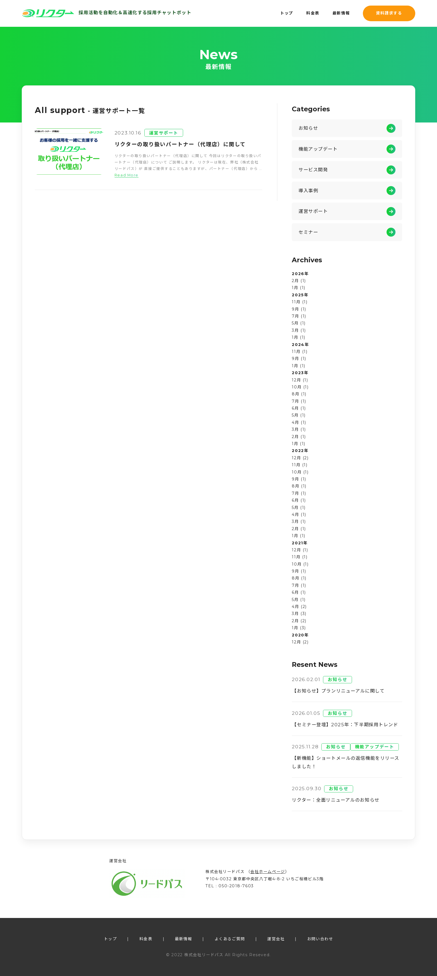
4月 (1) (299, 422)
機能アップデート (318, 149)
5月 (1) (298, 323)
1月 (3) (299, 627)
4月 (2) (299, 606)
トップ (286, 13)
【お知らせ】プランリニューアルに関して (338, 691)
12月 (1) (300, 380)
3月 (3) (299, 613)
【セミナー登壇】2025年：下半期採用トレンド (345, 724)
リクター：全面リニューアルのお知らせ (335, 800)
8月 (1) (299, 393)
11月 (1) (299, 301)
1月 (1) (298, 287)
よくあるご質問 (230, 938)
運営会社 (276, 938)
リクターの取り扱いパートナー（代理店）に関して (180, 144)
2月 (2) (299, 620)
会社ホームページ (267, 871)
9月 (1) (299, 309)
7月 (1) (299, 316)
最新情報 (341, 13)
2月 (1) (299, 280)
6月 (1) (299, 408)
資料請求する (389, 13)
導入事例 (308, 190)
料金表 (312, 13)
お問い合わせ (320, 938)
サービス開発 (313, 169)
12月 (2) (300, 457)
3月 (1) (299, 330)
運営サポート (163, 133)
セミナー (308, 232)
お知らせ (308, 128)
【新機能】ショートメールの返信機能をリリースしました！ (345, 762)
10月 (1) (300, 387)
